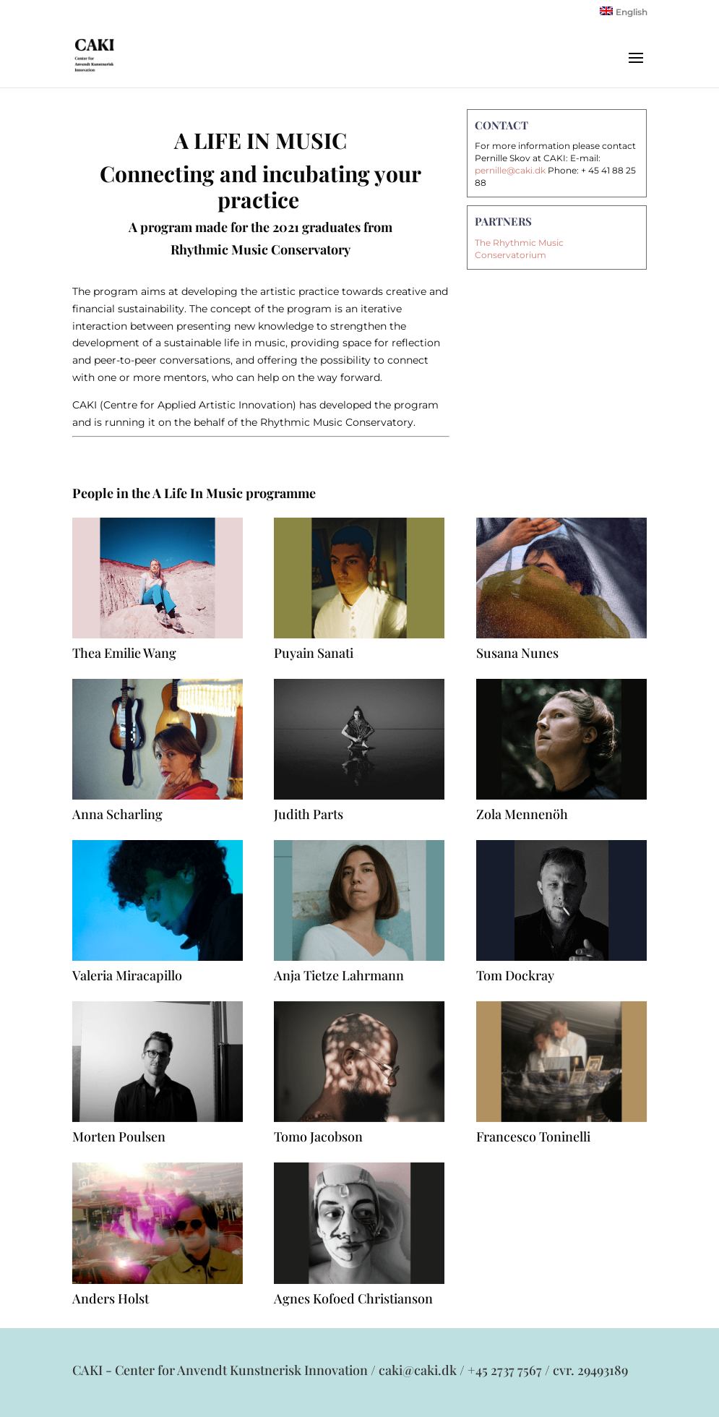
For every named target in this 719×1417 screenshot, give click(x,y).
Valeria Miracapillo (127, 975)
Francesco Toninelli (533, 1136)
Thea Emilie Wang (124, 653)
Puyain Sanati (313, 653)
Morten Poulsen (118, 1136)
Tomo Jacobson (318, 1136)
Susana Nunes (517, 653)
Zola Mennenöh (522, 814)
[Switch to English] (623, 15)
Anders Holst (110, 1298)
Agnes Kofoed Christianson (353, 1298)
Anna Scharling (117, 814)
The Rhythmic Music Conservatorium (519, 248)
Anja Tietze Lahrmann (339, 975)
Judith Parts (308, 814)
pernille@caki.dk (510, 170)
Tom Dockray (515, 975)
